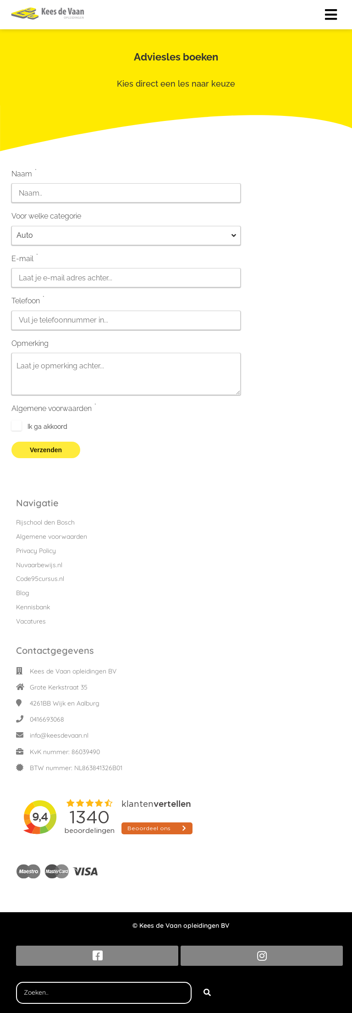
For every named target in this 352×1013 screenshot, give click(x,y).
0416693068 (47, 719)
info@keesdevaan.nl (59, 735)
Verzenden (46, 450)
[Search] (207, 993)
